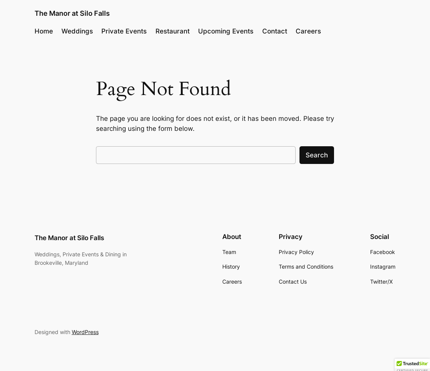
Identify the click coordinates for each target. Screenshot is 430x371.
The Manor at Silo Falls (72, 13)
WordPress (85, 332)
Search (317, 155)
